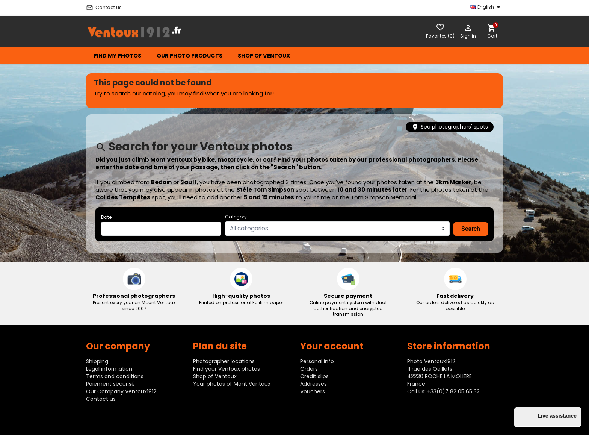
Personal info (317, 361)
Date (106, 217)
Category (236, 217)
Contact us (104, 7)
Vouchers (312, 391)
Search (470, 228)
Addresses (313, 384)
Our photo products (189, 55)
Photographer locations (224, 361)
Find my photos (117, 55)
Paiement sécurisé (110, 384)
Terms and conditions (114, 376)
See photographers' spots (449, 127)
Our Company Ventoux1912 (121, 391)
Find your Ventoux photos (226, 369)
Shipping (97, 361)
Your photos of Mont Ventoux (231, 384)
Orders (309, 369)
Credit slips (314, 376)
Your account (331, 346)
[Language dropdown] (485, 7)
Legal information (109, 369)
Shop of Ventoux (264, 55)
